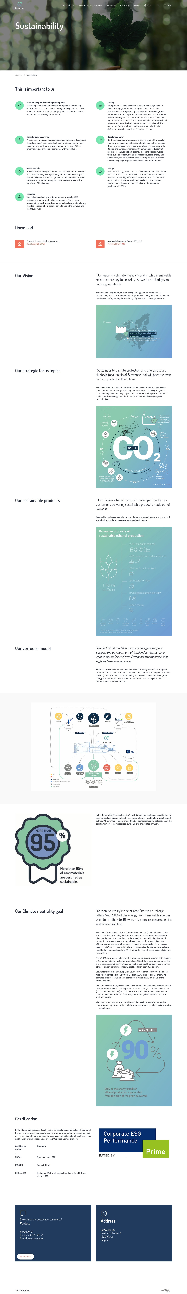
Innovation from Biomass (89, 5)
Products (110, 5)
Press (136, 5)
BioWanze (19, 75)
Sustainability (67, 5)
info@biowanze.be (37, 1246)
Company (124, 5)
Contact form (29, 1259)
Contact (27, 1230)
